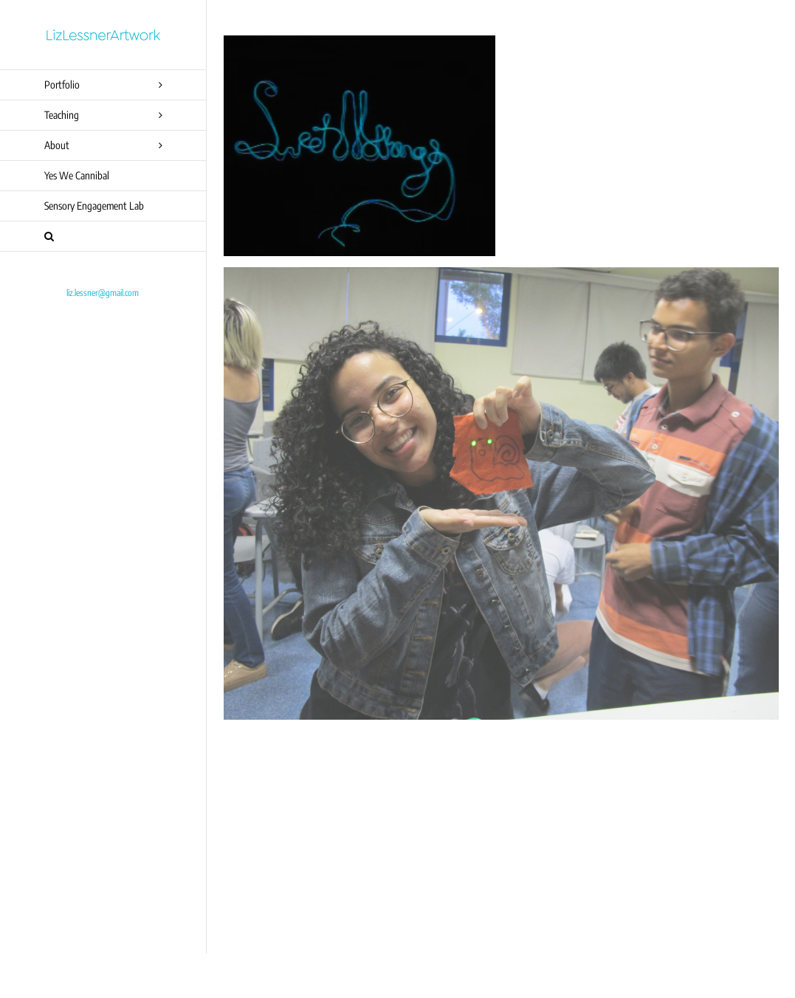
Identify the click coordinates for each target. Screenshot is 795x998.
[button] (103, 236)
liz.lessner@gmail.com (102, 292)
